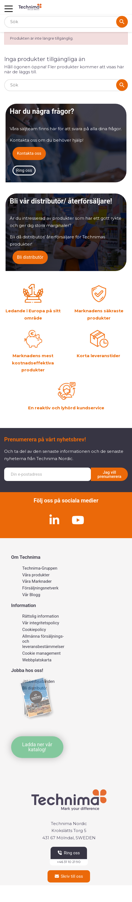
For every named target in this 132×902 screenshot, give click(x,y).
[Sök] (66, 22)
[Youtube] (78, 520)
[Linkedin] (54, 520)
